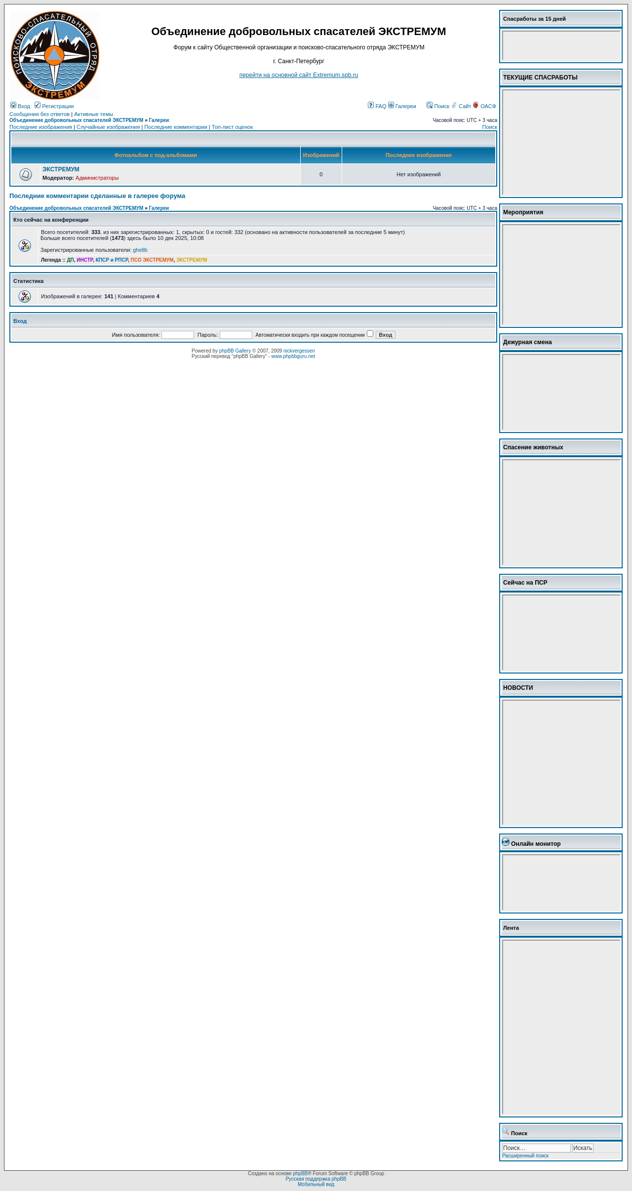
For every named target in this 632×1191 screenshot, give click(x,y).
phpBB (300, 1173)
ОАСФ (484, 106)
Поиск (438, 106)
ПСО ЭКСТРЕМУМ (152, 260)
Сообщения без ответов (39, 114)
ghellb (140, 250)
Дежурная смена (527, 342)
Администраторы (97, 178)
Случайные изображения (108, 127)
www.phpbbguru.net (293, 356)
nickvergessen (299, 351)
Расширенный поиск (525, 1155)
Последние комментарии (175, 127)
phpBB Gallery (235, 351)
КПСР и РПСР (112, 260)
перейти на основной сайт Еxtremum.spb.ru (298, 75)
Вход (20, 106)
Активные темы (93, 114)
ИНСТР (85, 260)
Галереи (402, 106)
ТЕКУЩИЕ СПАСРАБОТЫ (540, 77)
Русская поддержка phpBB (315, 1179)
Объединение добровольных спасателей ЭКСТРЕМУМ (76, 120)
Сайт (462, 106)
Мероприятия (523, 212)
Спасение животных (533, 447)
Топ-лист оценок (232, 127)
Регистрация (54, 106)
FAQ (377, 106)
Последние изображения (40, 127)
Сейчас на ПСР (525, 582)
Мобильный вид (316, 1184)
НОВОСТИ (518, 687)
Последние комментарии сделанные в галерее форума (97, 195)
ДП (70, 260)
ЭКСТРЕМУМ (60, 169)
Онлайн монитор (536, 843)
